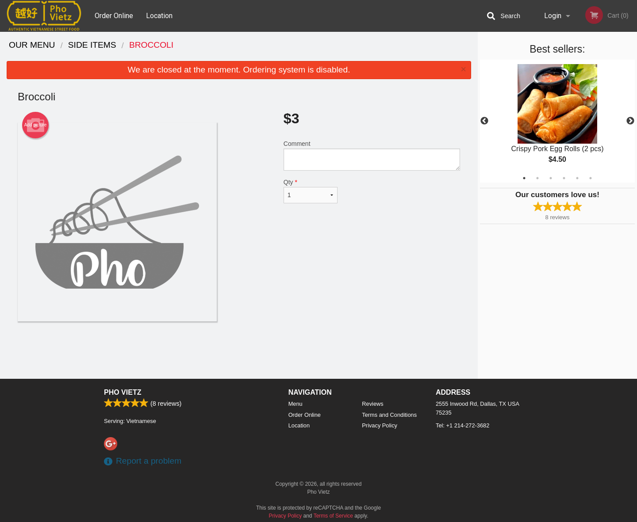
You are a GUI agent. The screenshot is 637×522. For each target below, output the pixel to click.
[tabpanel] (557, 121)
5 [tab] (577, 178)
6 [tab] (590, 178)
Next (630, 121)
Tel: (462, 425)
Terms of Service (333, 516)
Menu (295, 403)
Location (159, 15)
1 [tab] (524, 178)
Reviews (372, 403)
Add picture (35, 125)
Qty (311, 191)
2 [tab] (537, 178)
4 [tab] (564, 178)
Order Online (114, 15)
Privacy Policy (379, 425)
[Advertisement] (239, 350)
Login (552, 15)
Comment (372, 155)
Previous (484, 121)
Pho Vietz (122, 392)
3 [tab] (550, 178)
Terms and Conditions (389, 415)
